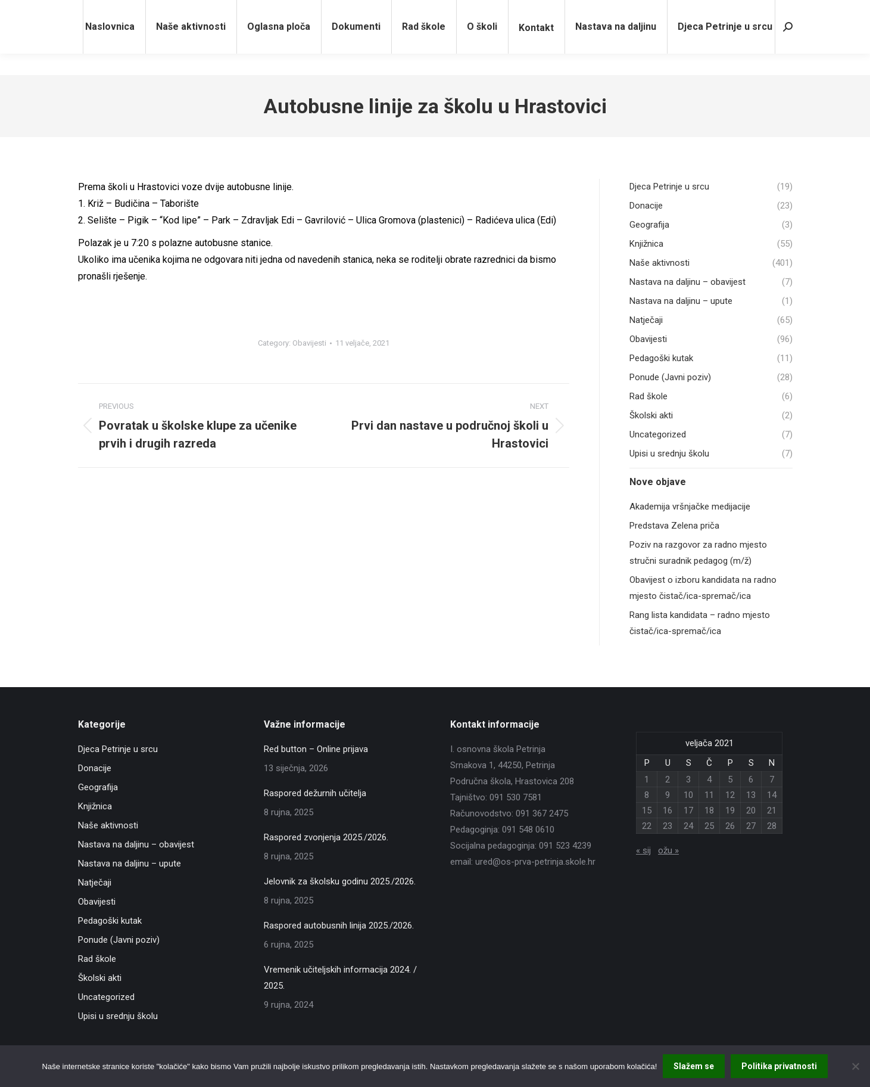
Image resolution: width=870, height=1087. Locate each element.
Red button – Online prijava (316, 749)
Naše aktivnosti (108, 825)
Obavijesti (309, 342)
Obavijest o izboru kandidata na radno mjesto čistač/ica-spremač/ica (703, 587)
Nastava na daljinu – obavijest (136, 844)
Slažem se (693, 1066)
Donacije (94, 768)
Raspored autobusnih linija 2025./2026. (339, 925)
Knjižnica (95, 806)
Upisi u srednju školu (118, 1016)
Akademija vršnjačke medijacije (689, 506)
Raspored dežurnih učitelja (315, 793)
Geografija (98, 787)
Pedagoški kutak (110, 920)
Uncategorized (106, 997)
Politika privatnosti (779, 1066)
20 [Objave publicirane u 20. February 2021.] (751, 810)
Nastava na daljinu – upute (129, 863)
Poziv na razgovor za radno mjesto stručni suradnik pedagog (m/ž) (698, 552)
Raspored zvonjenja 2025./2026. (326, 837)
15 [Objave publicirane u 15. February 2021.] (646, 810)
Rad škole (97, 959)
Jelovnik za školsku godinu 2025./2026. (340, 881)
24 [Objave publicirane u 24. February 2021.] (688, 826)
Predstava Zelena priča (674, 525)
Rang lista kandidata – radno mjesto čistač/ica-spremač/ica (699, 623)
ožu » (668, 850)
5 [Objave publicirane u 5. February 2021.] (730, 779)
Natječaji (94, 882)
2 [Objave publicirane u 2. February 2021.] (667, 779)
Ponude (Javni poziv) (119, 939)
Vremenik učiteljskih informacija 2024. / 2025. (340, 977)
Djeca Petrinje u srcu (118, 749)
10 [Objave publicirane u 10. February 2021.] (688, 795)
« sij (643, 850)
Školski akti (99, 978)
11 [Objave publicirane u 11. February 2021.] (709, 795)
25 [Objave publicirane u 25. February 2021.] (709, 826)
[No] (855, 1066)
